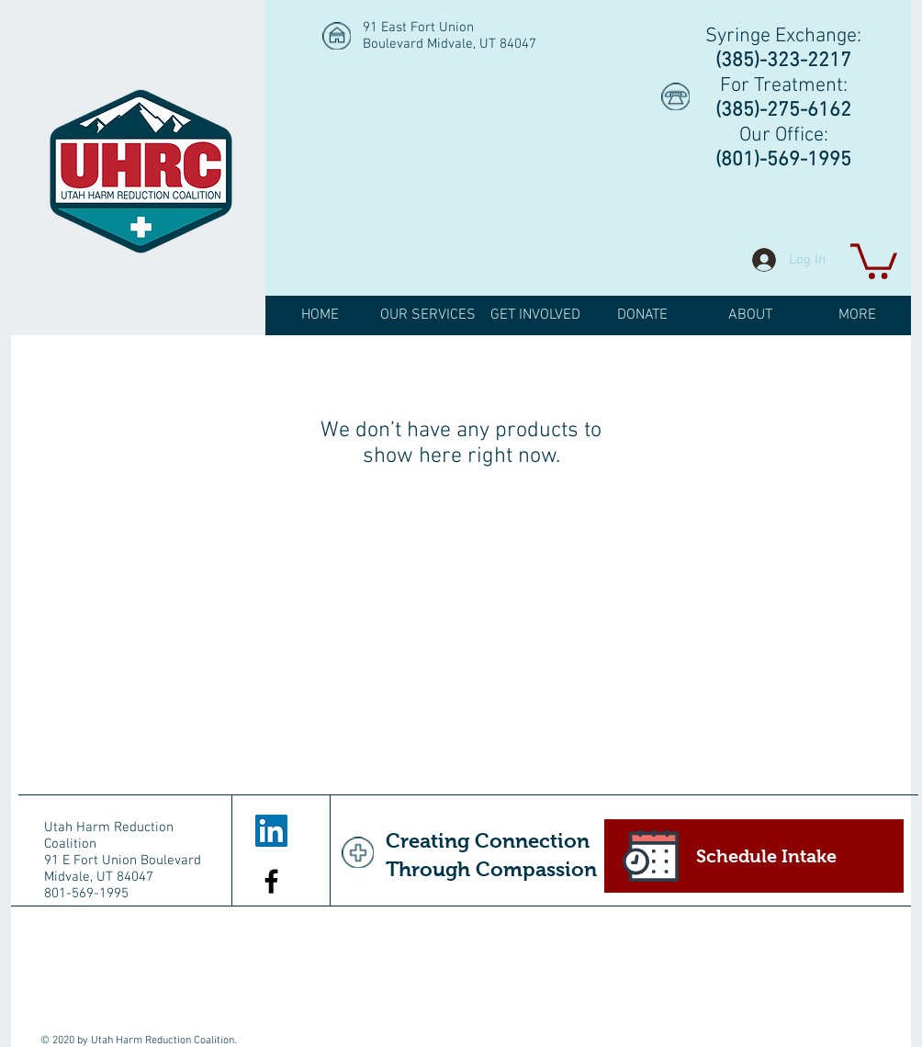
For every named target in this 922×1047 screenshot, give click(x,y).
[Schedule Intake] (754, 856)
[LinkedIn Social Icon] (271, 831)
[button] (873, 259)
